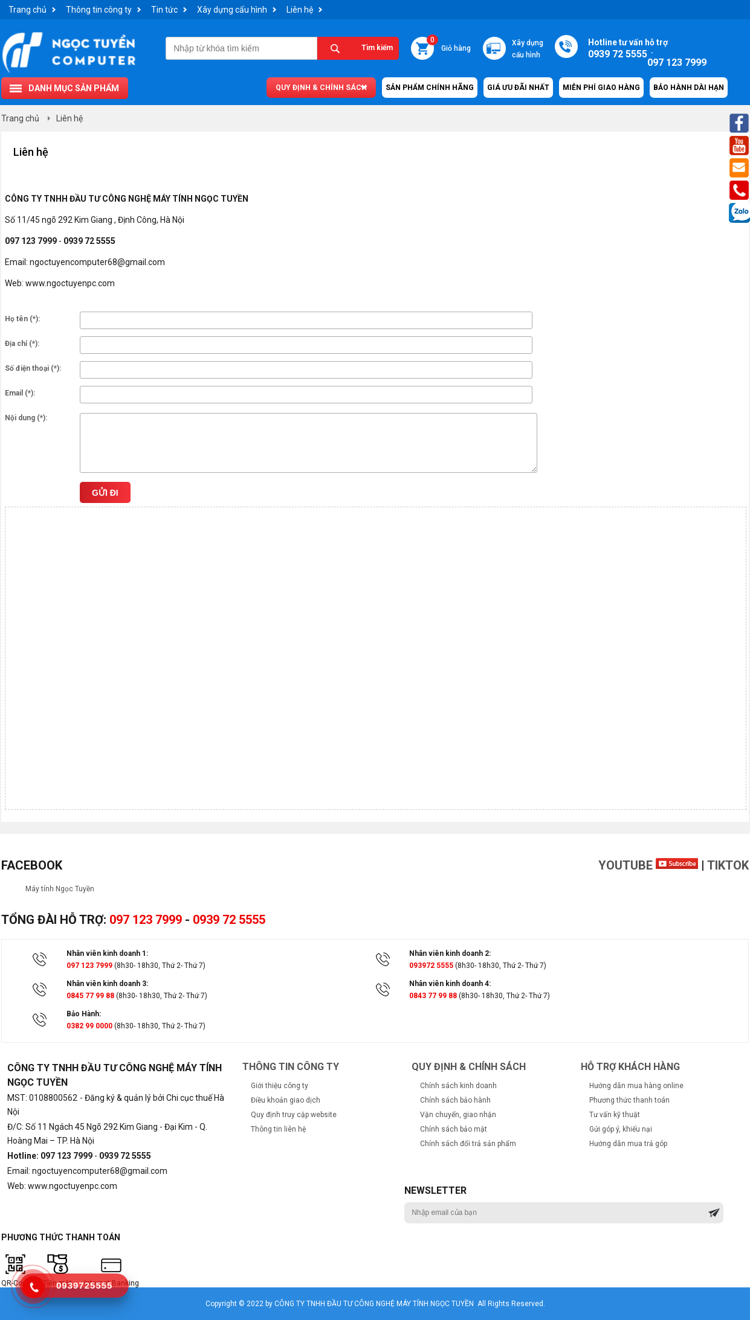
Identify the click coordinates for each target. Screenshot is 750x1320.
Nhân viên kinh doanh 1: (107, 953)
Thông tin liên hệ (278, 1129)
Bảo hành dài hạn (688, 87)
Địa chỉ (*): (22, 343)
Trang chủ (27, 9)
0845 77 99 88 (90, 996)
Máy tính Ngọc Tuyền (59, 889)
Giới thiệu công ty (279, 1085)
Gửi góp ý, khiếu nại (620, 1129)
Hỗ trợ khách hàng (630, 1066)
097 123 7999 (145, 919)
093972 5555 (431, 965)
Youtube (648, 865)
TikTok (728, 865)
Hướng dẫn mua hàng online (636, 1085)
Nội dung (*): (26, 418)
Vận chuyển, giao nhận (458, 1114)
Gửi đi (105, 493)
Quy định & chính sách (321, 87)
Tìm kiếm (377, 47)
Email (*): (20, 393)
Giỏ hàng (449, 45)
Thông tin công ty (99, 9)
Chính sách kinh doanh (458, 1085)
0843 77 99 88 (433, 996)
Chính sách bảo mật (453, 1129)
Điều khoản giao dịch (285, 1100)
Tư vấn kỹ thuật (614, 1114)
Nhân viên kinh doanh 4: (450, 983)
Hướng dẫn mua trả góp (628, 1143)
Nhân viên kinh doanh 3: (107, 983)
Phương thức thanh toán (629, 1100)
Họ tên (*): (22, 319)
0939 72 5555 (229, 919)
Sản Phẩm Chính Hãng (430, 87)
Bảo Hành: (83, 1014)
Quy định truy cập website (294, 1114)
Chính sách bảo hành (455, 1100)
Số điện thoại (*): (33, 368)
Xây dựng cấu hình (232, 9)
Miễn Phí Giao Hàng (601, 87)
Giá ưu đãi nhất (518, 87)
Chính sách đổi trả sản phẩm (468, 1143)
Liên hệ (299, 9)
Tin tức (164, 9)
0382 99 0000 (89, 1026)
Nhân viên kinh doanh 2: (450, 953)
